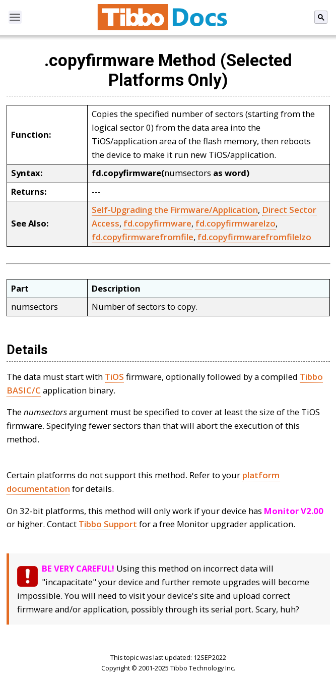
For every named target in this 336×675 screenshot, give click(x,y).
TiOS (114, 376)
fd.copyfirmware (157, 223)
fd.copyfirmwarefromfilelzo (254, 237)
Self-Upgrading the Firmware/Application (175, 209)
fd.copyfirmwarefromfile (142, 237)
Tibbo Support (108, 524)
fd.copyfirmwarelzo (235, 223)
